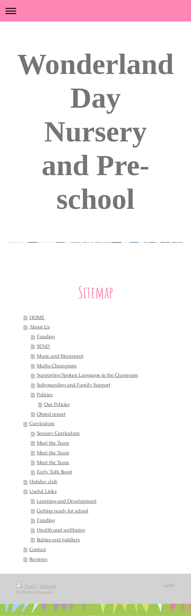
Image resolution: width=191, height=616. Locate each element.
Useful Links (43, 491)
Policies (45, 394)
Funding (46, 336)
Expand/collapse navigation (95, 11)
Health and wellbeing (61, 530)
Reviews (38, 559)
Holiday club (43, 481)
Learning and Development (67, 501)
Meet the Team (53, 443)
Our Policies (57, 404)
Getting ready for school (62, 511)
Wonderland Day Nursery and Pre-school (95, 131)
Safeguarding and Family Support (73, 385)
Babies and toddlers (58, 539)
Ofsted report (51, 414)
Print (26, 586)
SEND (43, 346)
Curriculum (42, 423)
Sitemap (48, 586)
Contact (37, 549)
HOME (36, 317)
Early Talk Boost (54, 472)
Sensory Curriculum (58, 433)
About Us (39, 326)
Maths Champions (57, 365)
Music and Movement (60, 356)
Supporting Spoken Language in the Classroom (87, 375)
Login (169, 584)
